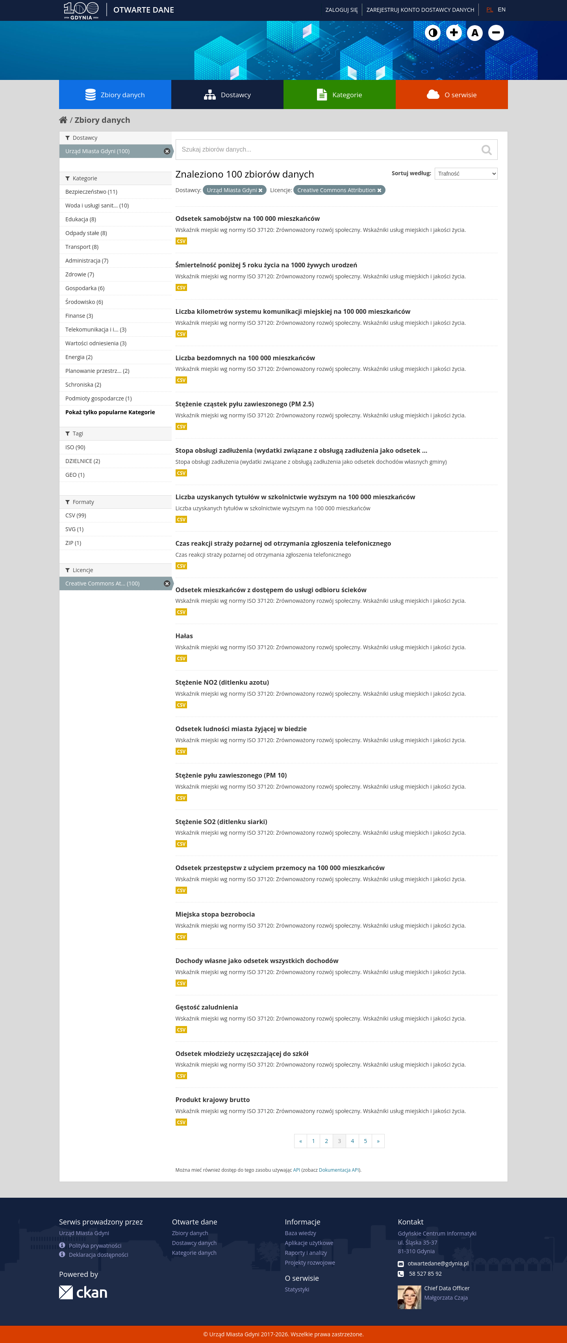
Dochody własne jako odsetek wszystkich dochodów (257, 960)
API (296, 1170)
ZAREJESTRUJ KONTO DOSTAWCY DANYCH (420, 9)
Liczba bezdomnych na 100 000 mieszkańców (245, 358)
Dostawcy (227, 94)
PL (489, 9)
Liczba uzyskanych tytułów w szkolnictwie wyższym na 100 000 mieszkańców (295, 497)
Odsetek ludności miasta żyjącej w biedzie (241, 728)
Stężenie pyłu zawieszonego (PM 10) (231, 775)
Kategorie (339, 94)
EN (502, 9)
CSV (181, 241)
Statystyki (297, 1289)
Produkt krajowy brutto (213, 1099)
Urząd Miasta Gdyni (84, 1233)
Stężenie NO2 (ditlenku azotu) (222, 682)
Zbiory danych (115, 94)
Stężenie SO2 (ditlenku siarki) (221, 821)
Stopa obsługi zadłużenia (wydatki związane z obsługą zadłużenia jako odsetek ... (302, 450)
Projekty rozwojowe (310, 1262)
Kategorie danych (194, 1252)
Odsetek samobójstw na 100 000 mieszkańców (248, 218)
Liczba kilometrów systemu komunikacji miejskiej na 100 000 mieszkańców (293, 311)
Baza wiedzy (300, 1233)
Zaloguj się (342, 9)
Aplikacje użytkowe (309, 1243)
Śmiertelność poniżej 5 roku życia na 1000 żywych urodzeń (267, 265)
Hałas (184, 636)
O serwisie (452, 94)
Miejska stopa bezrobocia (215, 914)
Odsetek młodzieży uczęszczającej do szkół (242, 1053)
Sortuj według (411, 173)
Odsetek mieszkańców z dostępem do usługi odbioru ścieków (271, 589)
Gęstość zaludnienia (207, 1007)
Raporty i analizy (306, 1252)
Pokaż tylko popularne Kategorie (110, 412)
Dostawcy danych (194, 1243)
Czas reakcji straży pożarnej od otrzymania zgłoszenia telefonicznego (283, 543)
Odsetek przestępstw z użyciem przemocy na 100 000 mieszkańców (280, 867)
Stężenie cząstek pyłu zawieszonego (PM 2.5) (245, 404)
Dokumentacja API (339, 1170)
